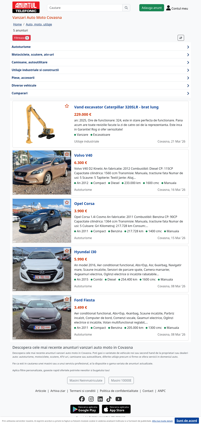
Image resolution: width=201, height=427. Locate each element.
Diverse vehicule (100, 85)
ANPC (162, 391)
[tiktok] (109, 399)
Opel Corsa (84, 203)
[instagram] (91, 399)
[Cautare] (85, 7)
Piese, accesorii (100, 78)
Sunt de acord (187, 421)
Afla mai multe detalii (162, 420)
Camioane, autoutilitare (100, 62)
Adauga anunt (152, 8)
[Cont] (177, 7)
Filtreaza (21, 38)
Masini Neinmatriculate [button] (86, 380)
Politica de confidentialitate (119, 391)
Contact (147, 391)
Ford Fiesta (84, 300)
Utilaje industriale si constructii (100, 70)
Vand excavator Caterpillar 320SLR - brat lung (116, 107)
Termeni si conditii (82, 391)
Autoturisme (100, 47)
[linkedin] (100, 399)
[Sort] (181, 38)
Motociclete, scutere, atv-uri (100, 54)
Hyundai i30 (85, 251)
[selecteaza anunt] (67, 106)
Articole (40, 391)
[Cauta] (126, 7)
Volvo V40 (83, 155)
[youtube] (118, 399)
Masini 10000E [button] (121, 380)
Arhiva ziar (57, 391)
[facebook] (82, 399)
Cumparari (100, 93)
